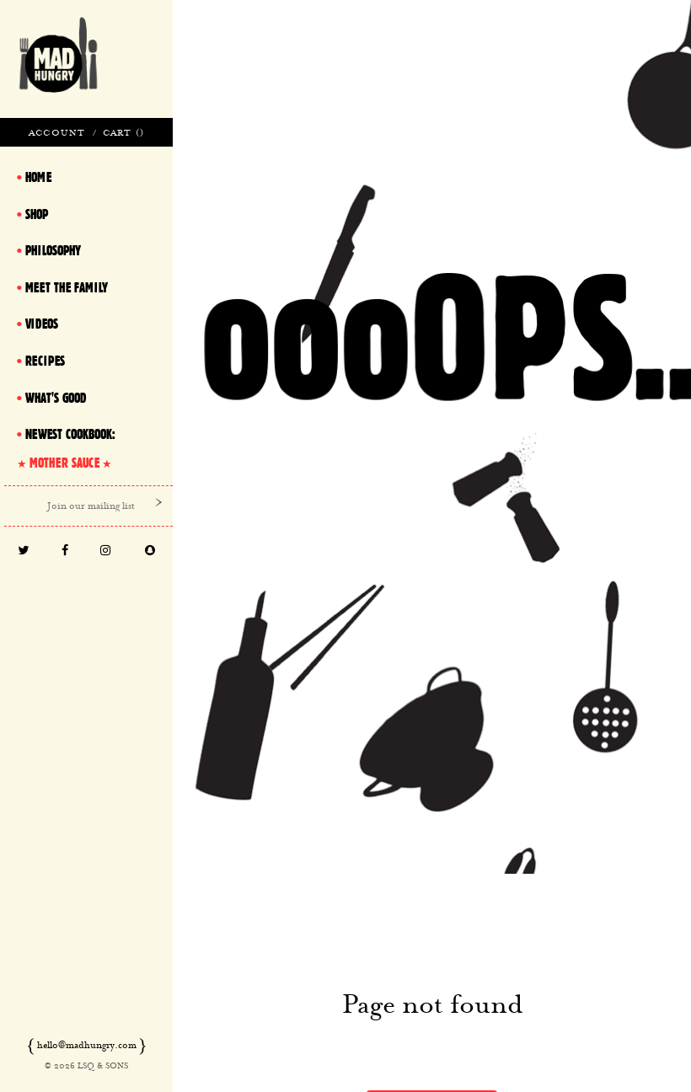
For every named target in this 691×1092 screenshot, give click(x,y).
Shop (36, 214)
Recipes (45, 360)
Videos (41, 323)
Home (38, 177)
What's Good (55, 397)
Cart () (123, 132)
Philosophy (53, 250)
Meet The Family (66, 287)
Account (57, 132)
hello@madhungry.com (87, 1045)
